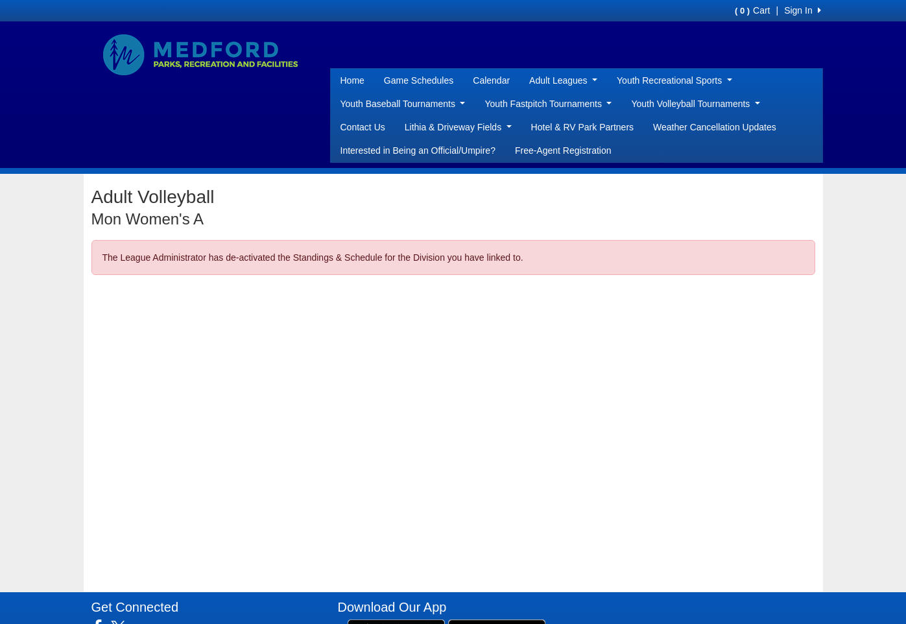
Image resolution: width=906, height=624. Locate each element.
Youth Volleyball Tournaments (695, 104)
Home (352, 80)
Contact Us (362, 127)
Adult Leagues (563, 80)
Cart (752, 10)
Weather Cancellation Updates (714, 127)
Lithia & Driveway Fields (458, 127)
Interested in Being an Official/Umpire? (417, 150)
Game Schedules (418, 80)
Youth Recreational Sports (674, 80)
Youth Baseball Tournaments (403, 104)
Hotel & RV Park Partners (582, 127)
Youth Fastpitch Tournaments (548, 104)
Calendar (491, 80)
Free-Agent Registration (563, 150)
